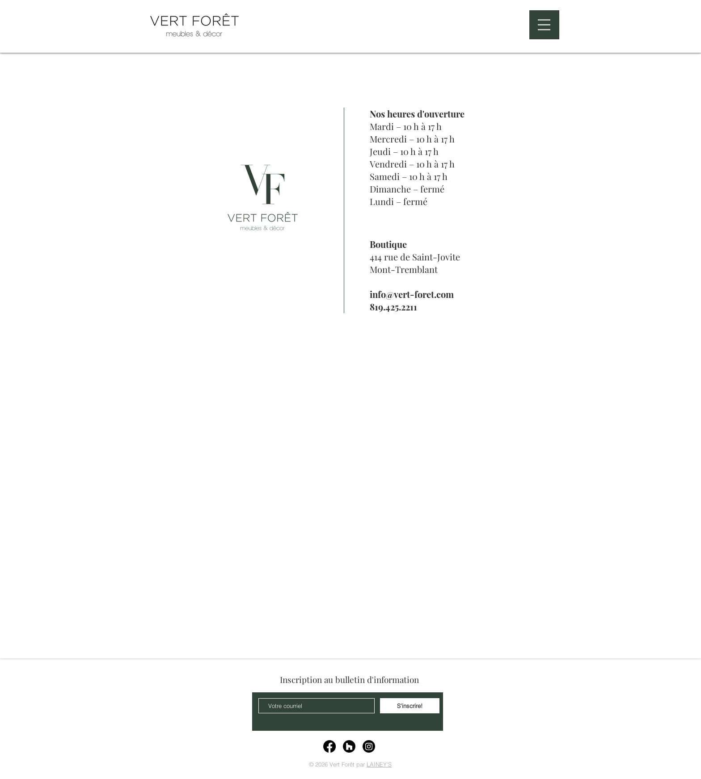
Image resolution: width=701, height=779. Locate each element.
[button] (544, 25)
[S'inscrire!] (409, 705)
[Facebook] (329, 746)
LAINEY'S (379, 764)
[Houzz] (349, 746)
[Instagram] (369, 746)
